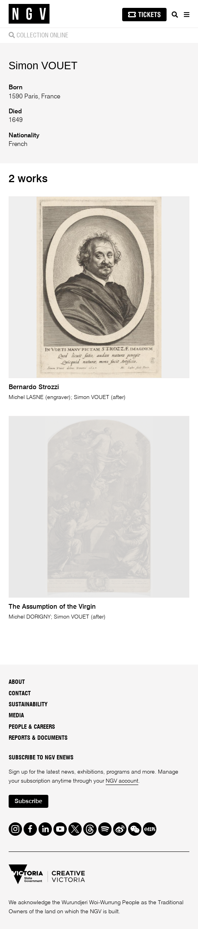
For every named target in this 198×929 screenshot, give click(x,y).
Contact (20, 693)
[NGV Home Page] (29, 14)
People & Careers (32, 727)
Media (16, 715)
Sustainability (28, 704)
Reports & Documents (38, 738)
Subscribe (28, 801)
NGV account (122, 781)
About (17, 682)
